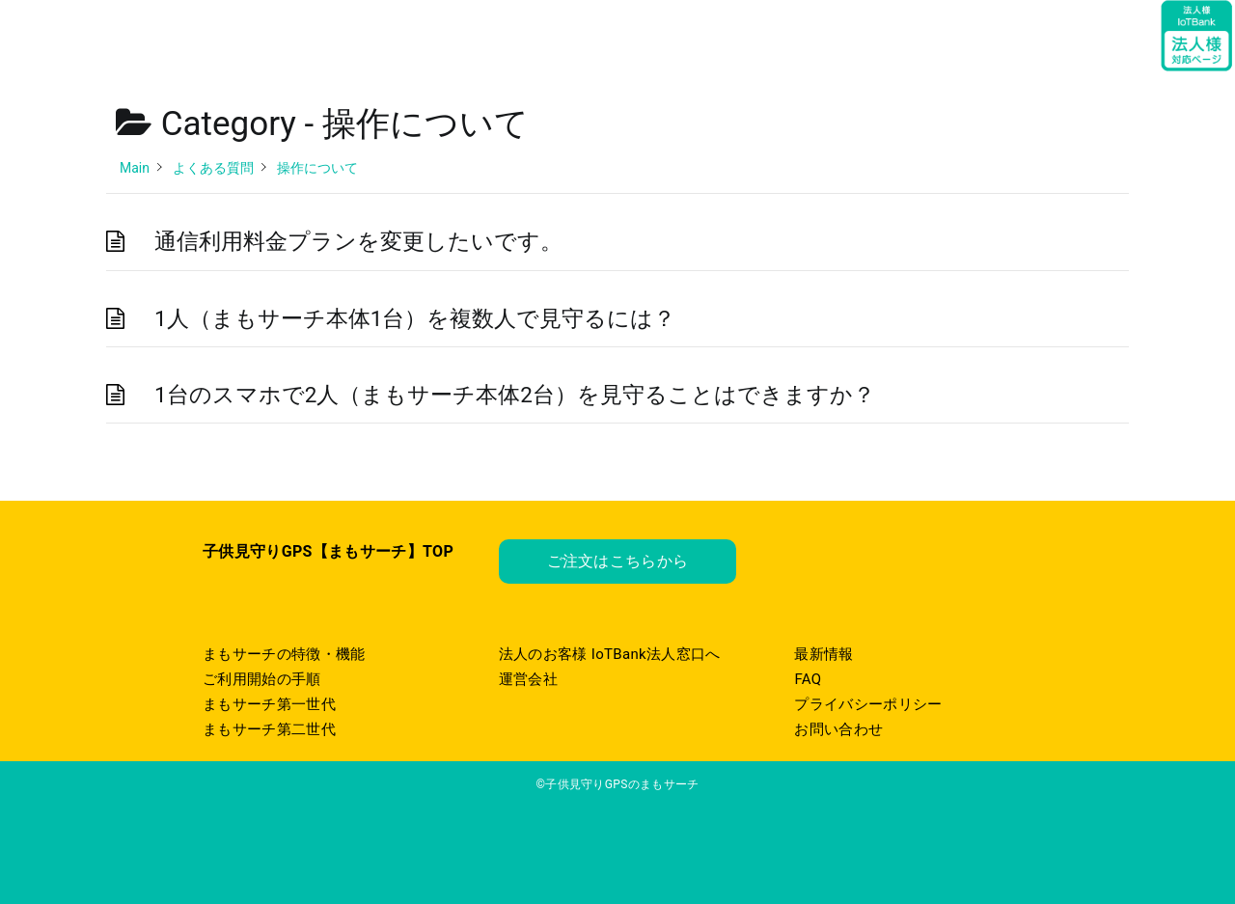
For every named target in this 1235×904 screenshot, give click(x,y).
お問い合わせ (838, 729)
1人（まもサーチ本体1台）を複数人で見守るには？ (414, 318)
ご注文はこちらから (618, 561)
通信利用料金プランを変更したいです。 (358, 241)
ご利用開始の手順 (262, 679)
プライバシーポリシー (868, 704)
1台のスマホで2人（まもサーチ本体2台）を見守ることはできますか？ (514, 394)
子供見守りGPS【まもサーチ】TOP (328, 551)
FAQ (807, 679)
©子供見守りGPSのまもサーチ (617, 784)
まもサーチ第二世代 (269, 729)
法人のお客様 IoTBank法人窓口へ (610, 654)
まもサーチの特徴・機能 (284, 654)
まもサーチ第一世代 (269, 704)
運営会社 (528, 679)
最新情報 (823, 654)
